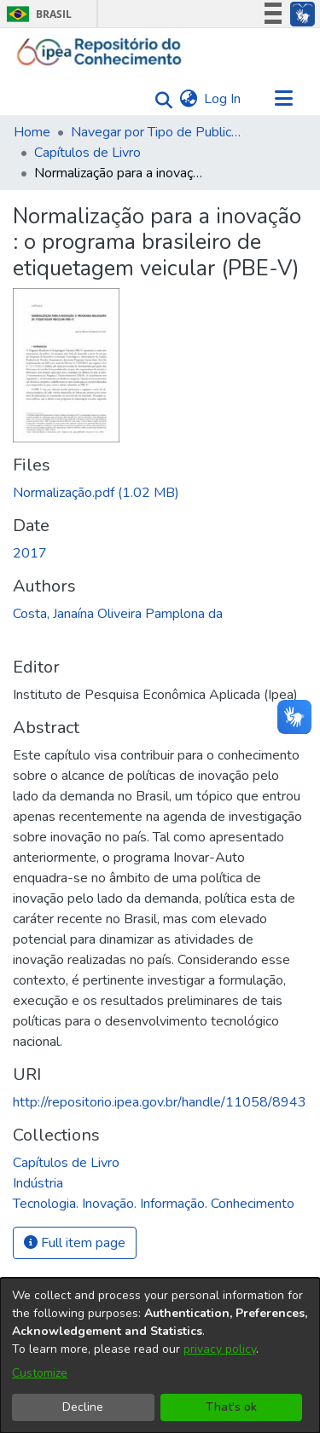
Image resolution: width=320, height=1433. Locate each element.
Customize (39, 1373)
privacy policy (219, 1349)
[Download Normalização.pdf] (96, 492)
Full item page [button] (74, 1243)
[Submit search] (159, 99)
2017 (30, 553)
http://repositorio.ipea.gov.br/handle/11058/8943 (159, 1102)
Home (32, 132)
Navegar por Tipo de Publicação (156, 132)
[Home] (99, 52)
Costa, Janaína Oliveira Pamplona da (118, 613)
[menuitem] (188, 99)
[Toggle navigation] (283, 99)
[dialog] (160, 1355)
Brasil (36, 14)
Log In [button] (223, 99)
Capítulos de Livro (87, 152)
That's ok (231, 1407)
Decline (82, 1407)
